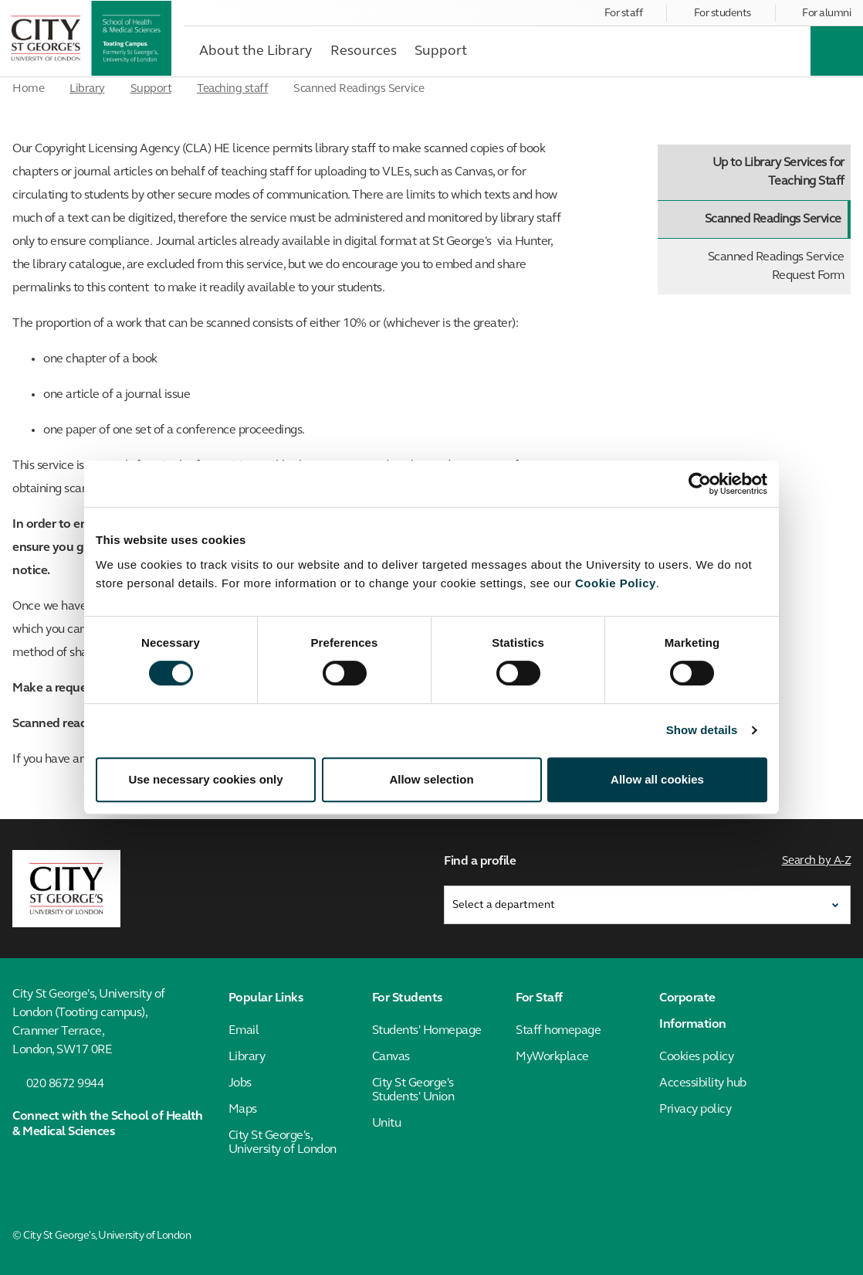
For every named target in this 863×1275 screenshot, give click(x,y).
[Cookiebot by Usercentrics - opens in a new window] (699, 483)
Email (243, 1031)
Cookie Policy (615, 583)
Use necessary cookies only (205, 779)
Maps (242, 1109)
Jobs (240, 1083)
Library (87, 89)
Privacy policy (695, 1109)
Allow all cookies (657, 779)
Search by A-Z (816, 861)
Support (151, 89)
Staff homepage (558, 1031)
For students (722, 13)
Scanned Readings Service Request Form (776, 266)
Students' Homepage (427, 1031)
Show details (702, 729)
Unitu (386, 1123)
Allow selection (431, 779)
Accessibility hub (702, 1083)
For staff (623, 13)
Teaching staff (232, 89)
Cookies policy (696, 1057)
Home (28, 89)
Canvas (391, 1057)
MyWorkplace (552, 1057)
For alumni (826, 13)
